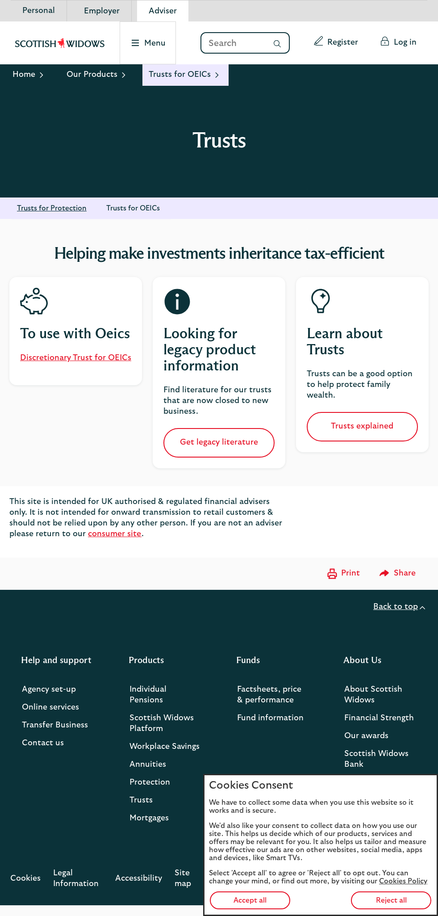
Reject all (391, 900)
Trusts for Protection (52, 208)
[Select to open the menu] (149, 42)
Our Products (92, 75)
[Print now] (342, 574)
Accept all (250, 900)
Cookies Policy (403, 881)
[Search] (232, 43)
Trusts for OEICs (133, 208)
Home (24, 75)
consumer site (115, 534)
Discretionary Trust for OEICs (75, 358)
